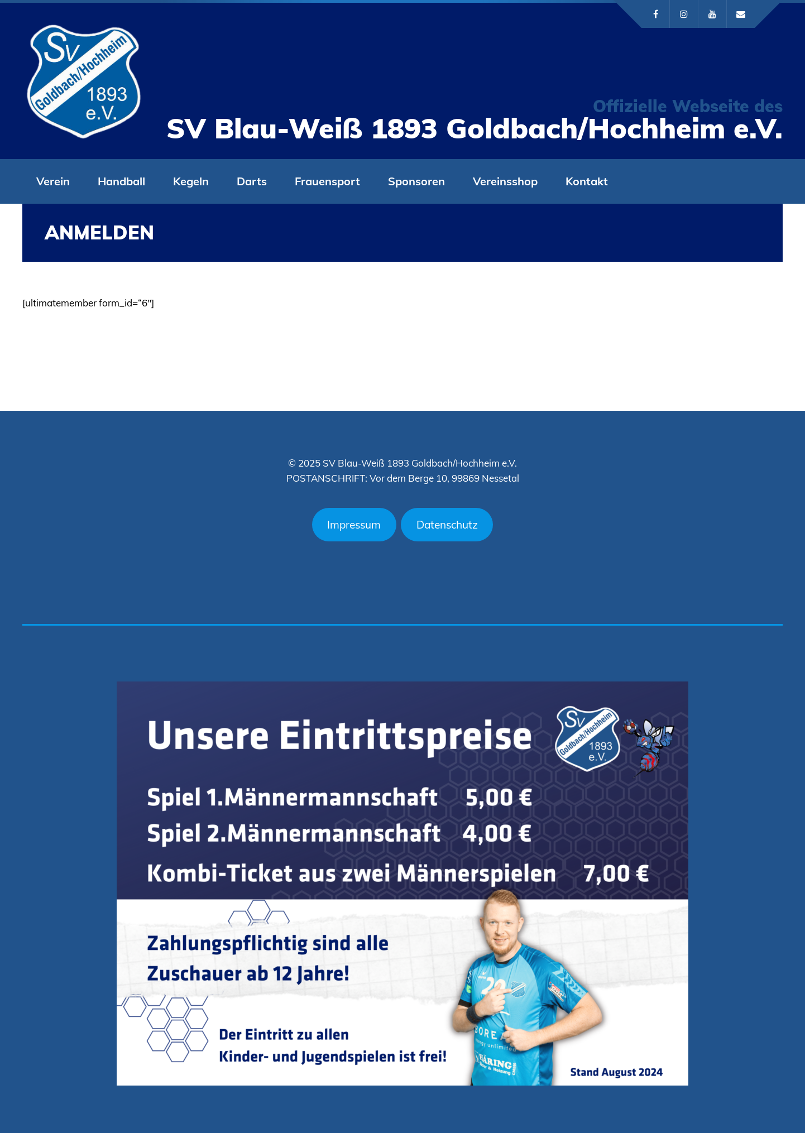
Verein (53, 181)
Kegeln (191, 181)
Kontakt (587, 181)
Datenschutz (447, 524)
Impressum (354, 524)
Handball (121, 181)
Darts (252, 181)
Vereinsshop (505, 181)
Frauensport (327, 181)
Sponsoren (416, 181)
